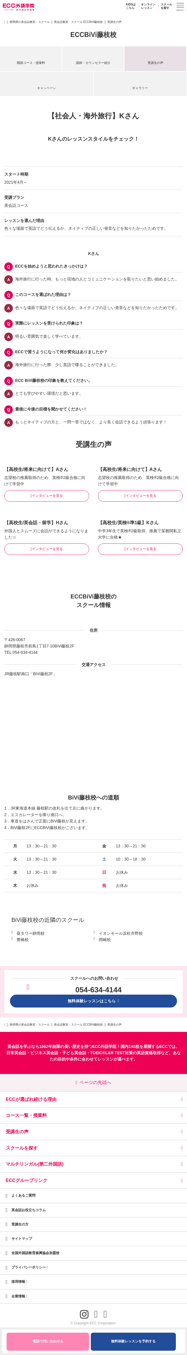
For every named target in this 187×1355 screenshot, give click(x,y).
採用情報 (19, 1282)
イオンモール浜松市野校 (121, 933)
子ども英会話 (74, 1052)
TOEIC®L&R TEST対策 (111, 1052)
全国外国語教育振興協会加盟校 (35, 1253)
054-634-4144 (25, 652)
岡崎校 (105, 939)
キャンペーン (46, 88)
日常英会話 (16, 1052)
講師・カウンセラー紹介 (93, 62)
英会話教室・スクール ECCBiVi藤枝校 (78, 21)
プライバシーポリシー (29, 1267)
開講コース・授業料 (31, 62)
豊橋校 (23, 939)
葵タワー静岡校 (31, 933)
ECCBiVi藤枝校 (94, 34)
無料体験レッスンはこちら (94, 1001)
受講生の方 (20, 1224)
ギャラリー (140, 88)
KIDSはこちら (129, 6)
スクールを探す (164, 6)
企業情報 (19, 1296)
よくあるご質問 (23, 1195)
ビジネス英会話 (44, 1052)
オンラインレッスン (146, 6)
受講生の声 (155, 62)
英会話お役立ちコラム (28, 1210)
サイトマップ (21, 1239)
